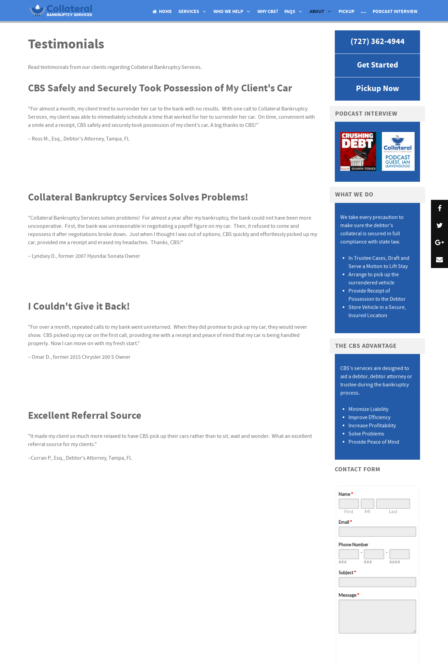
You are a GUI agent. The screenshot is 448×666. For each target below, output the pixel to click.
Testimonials (66, 44)
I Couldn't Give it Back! (79, 306)
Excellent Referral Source (84, 416)
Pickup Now (377, 88)
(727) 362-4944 (377, 41)
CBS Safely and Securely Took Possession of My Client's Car (160, 88)
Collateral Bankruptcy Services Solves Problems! (138, 197)
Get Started (377, 65)
